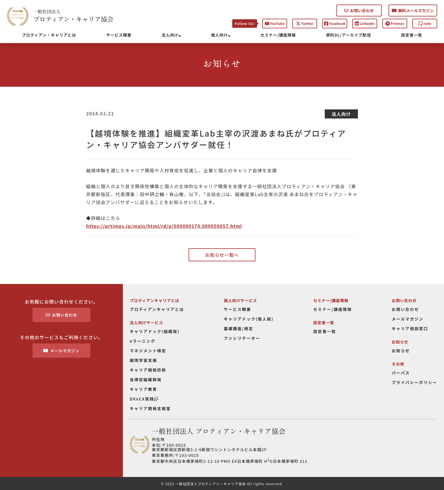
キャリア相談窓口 (410, 328)
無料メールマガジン (413, 10)
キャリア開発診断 (148, 370)
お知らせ (401, 350)
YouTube (275, 23)
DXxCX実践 (144, 399)
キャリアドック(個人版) (249, 319)
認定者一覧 (411, 35)
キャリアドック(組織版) (155, 331)
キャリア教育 (143, 389)
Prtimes (394, 23)
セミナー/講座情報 (278, 35)
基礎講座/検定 (238, 328)
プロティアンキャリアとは (157, 309)
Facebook (334, 23)
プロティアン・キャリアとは (49, 35)
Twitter (304, 23)
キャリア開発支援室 (150, 408)
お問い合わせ (359, 10)
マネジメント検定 (148, 350)
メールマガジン (61, 350)
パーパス (401, 373)
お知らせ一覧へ (222, 254)
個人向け (220, 35)
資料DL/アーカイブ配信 (348, 35)
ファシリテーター (242, 338)
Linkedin (365, 23)
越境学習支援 (143, 360)
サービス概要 (118, 35)
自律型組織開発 (146, 379)
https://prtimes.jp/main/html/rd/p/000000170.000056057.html (164, 225)
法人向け (171, 35)
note (424, 23)
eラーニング (142, 341)
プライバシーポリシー (414, 382)
